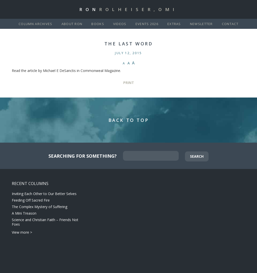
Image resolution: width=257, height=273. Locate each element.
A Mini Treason (24, 213)
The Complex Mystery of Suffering (39, 206)
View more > (22, 232)
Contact (230, 24)
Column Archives (35, 24)
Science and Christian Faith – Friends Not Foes (45, 222)
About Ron (72, 24)
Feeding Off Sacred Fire (31, 200)
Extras (174, 24)
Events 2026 (147, 24)
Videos (119, 24)
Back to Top (128, 120)
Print (128, 82)
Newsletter (201, 24)
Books (97, 24)
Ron (128, 9)
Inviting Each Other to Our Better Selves (44, 193)
